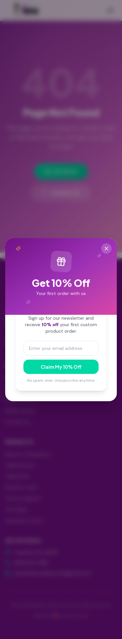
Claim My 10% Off (61, 367)
